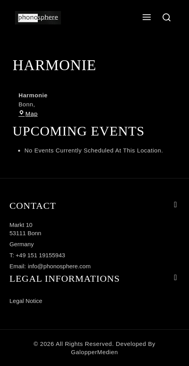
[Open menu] (147, 17)
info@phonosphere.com (59, 266)
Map (28, 113)
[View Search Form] (166, 18)
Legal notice (25, 300)
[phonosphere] (38, 18)
